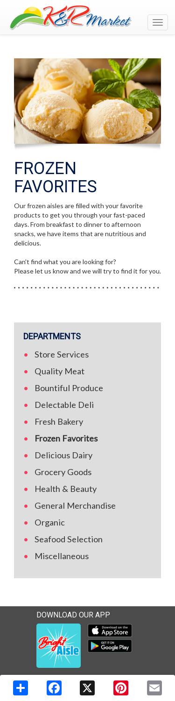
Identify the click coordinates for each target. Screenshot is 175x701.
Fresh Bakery (59, 421)
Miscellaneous (62, 556)
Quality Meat (59, 371)
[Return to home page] (87, 17)
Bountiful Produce (69, 388)
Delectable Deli (64, 405)
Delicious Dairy (63, 455)
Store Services (62, 354)
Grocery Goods (63, 472)
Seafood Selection (69, 539)
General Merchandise (75, 505)
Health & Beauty (66, 489)
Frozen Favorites (66, 438)
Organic (50, 522)
